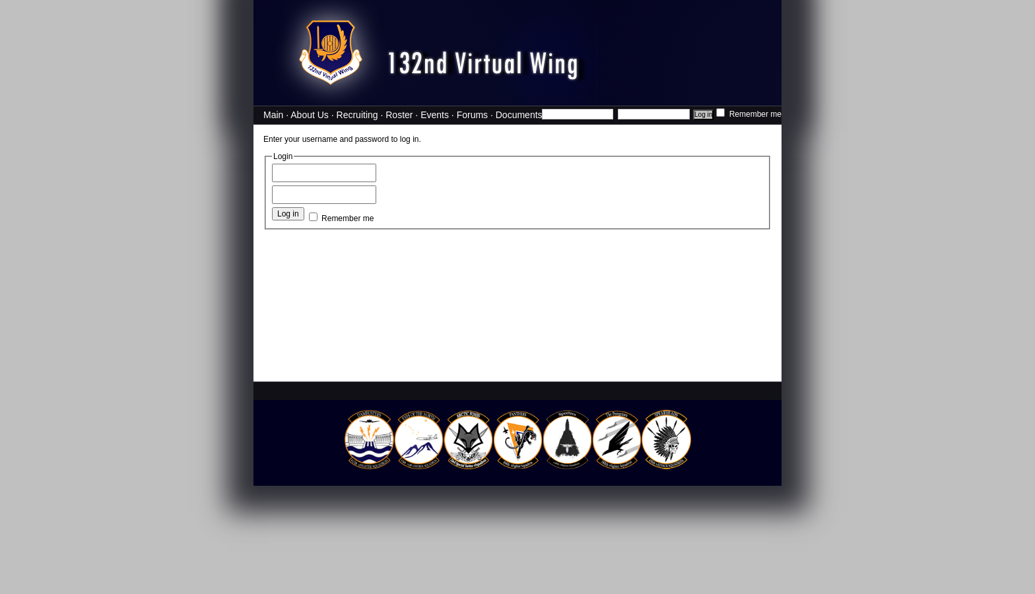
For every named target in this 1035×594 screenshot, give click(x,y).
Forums (472, 115)
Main (273, 115)
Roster (399, 115)
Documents (519, 115)
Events (434, 115)
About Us (309, 115)
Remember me (749, 114)
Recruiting (357, 115)
